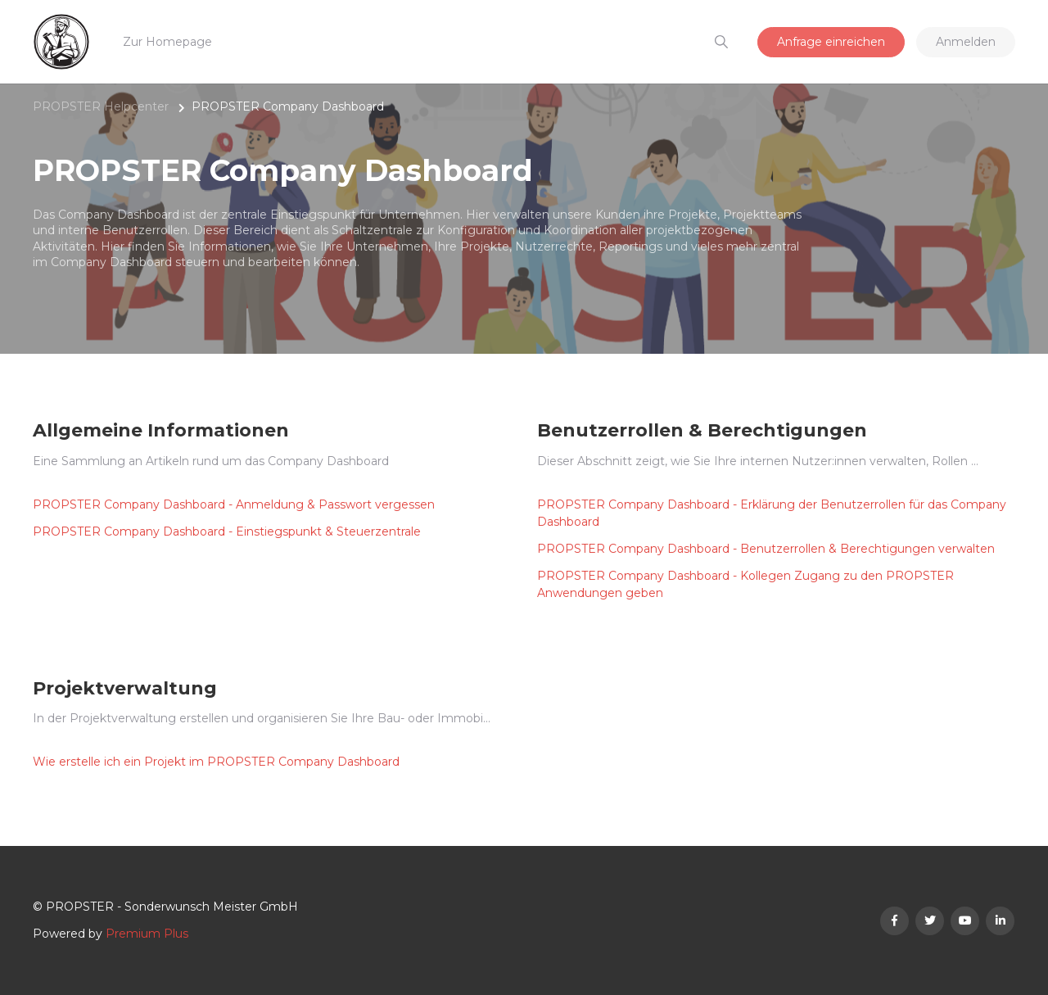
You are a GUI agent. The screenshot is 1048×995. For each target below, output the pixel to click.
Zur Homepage (167, 41)
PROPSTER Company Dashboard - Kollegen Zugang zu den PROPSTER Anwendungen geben (745, 584)
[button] (721, 42)
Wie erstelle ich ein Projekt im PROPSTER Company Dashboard (216, 761)
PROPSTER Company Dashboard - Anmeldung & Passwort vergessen (234, 504)
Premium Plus (147, 933)
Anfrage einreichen (831, 41)
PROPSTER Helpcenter (101, 106)
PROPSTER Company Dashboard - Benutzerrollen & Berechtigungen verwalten (766, 548)
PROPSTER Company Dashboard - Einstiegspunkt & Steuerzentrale (227, 531)
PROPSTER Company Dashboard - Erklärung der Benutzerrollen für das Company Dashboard (771, 513)
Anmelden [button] (966, 41)
